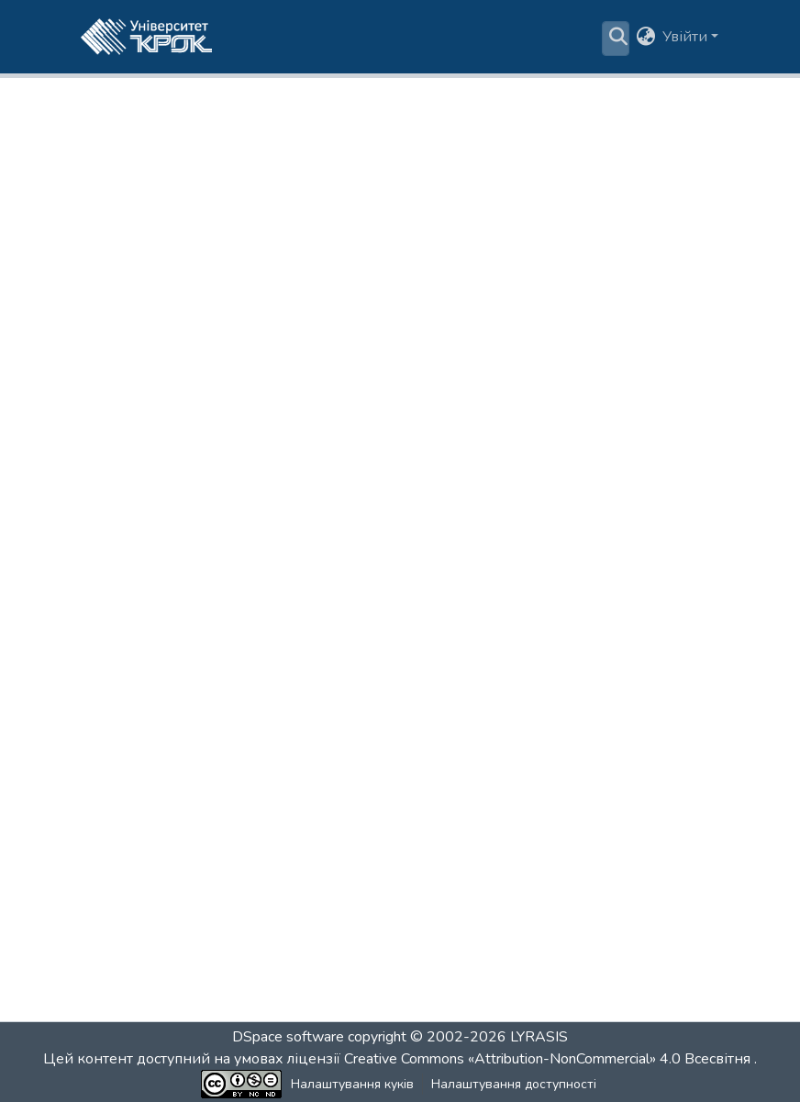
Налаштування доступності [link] (513, 1084)
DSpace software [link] (288, 1037)
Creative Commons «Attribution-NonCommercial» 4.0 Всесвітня (549, 1059)
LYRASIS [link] (539, 1037)
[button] (146, 36)
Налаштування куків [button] (352, 1084)
